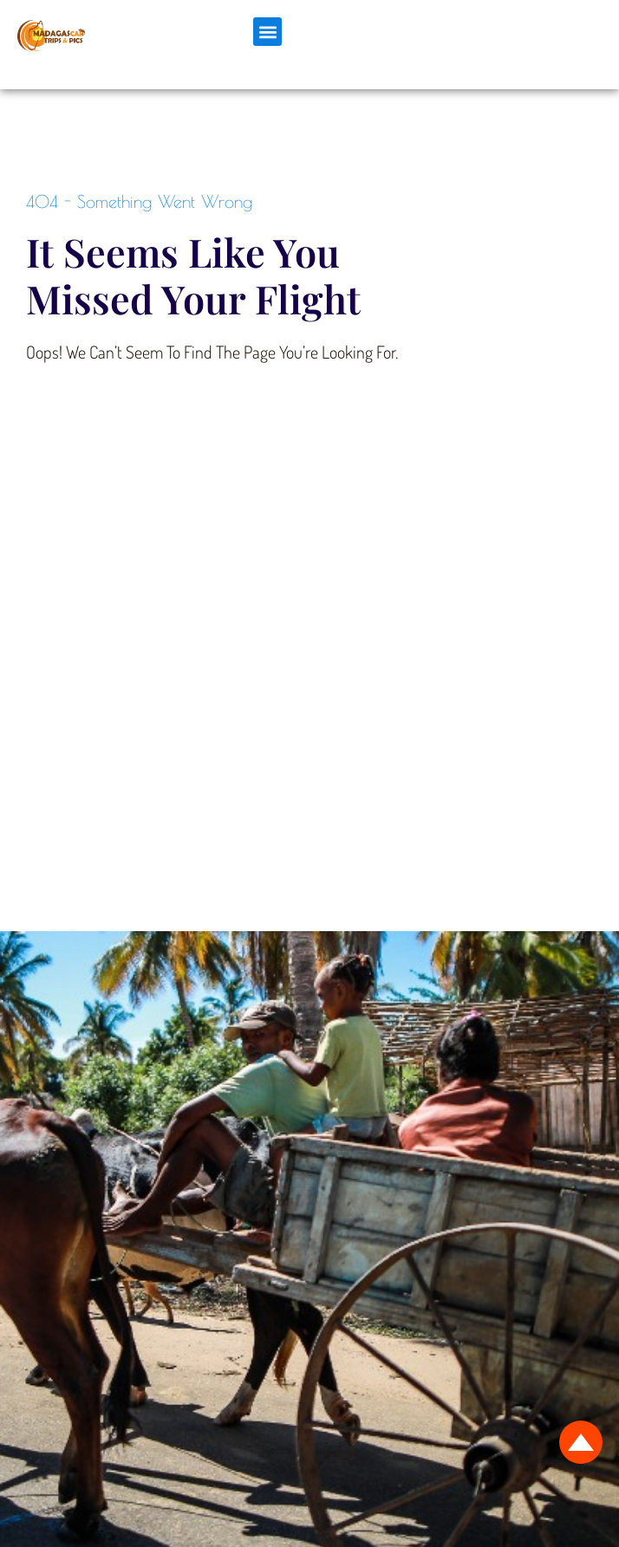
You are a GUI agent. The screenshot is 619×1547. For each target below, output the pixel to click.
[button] (267, 31)
